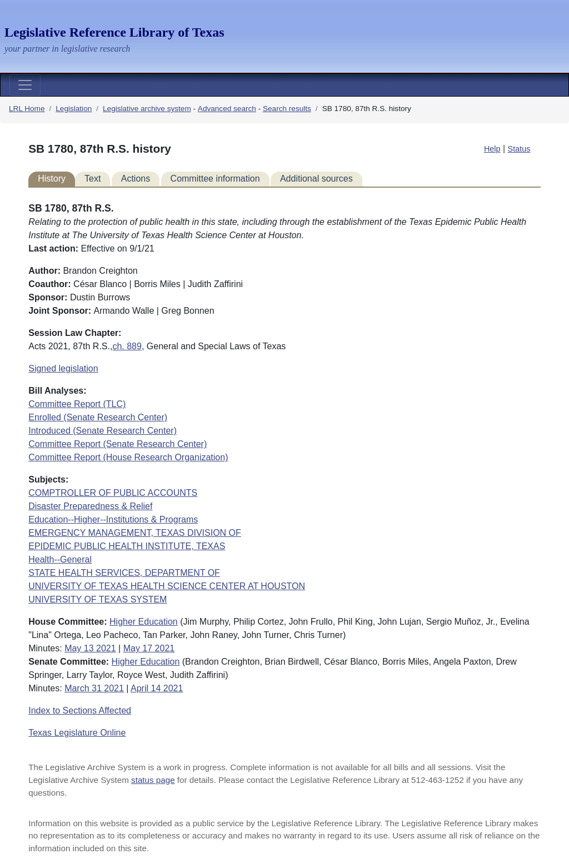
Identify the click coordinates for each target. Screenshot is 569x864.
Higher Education (143, 621)
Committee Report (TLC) (77, 404)
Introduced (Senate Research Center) (102, 430)
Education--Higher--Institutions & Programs (113, 519)
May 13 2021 (90, 648)
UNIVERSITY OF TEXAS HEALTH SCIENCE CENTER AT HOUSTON (166, 586)
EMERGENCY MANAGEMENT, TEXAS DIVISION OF (134, 533)
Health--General (60, 559)
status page (153, 780)
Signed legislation (63, 368)
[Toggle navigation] (25, 85)
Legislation (74, 108)
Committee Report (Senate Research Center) (117, 444)
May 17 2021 (149, 648)
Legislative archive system (147, 108)
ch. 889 (126, 346)
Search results (287, 108)
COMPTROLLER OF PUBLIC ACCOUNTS (112, 493)
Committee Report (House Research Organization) (128, 457)
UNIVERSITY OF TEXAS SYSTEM (97, 599)
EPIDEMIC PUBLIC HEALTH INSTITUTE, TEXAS (126, 546)
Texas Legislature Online (77, 732)
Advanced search (227, 108)
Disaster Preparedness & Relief (90, 506)
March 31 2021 (94, 688)
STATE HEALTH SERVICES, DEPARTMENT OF (124, 572)
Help (492, 148)
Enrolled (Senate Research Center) (97, 417)
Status (519, 148)
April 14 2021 (157, 688)
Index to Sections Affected (79, 710)
